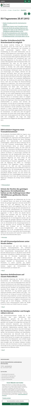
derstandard (6, 125)
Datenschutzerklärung (22, 394)
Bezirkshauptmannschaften (8, 377)
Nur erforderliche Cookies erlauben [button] (15, 401)
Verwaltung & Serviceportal (8, 374)
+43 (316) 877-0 (8, 366)
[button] (6, 398)
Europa (9, 10)
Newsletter (23, 10)
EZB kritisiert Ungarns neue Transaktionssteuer (15, 26)
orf (4, 270)
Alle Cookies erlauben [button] (15, 403)
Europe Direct (16, 10)
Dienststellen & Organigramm (9, 376)
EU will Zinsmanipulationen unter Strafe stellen (15, 33)
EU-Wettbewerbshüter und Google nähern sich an (16, 36)
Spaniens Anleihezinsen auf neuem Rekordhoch (15, 34)
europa (5, 237)
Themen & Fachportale (7, 379)
